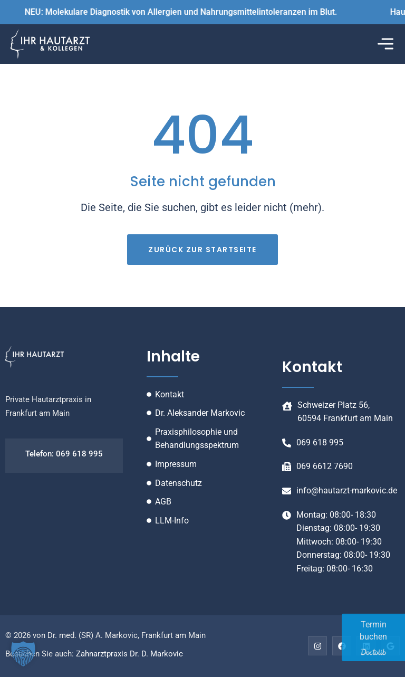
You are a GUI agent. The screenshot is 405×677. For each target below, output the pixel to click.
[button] (385, 44)
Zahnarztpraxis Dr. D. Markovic (129, 654)
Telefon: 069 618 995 (64, 454)
